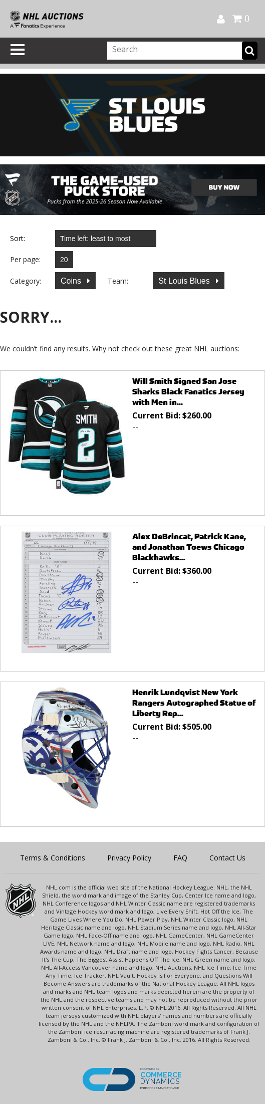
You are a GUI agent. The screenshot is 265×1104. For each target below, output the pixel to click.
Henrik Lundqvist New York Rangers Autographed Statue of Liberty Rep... (193, 703)
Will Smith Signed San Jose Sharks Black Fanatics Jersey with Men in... (188, 391)
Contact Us (227, 857)
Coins (72, 281)
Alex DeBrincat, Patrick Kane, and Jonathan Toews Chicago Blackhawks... (189, 547)
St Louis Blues (185, 281)
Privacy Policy (129, 857)
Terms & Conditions (52, 857)
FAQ (180, 857)
